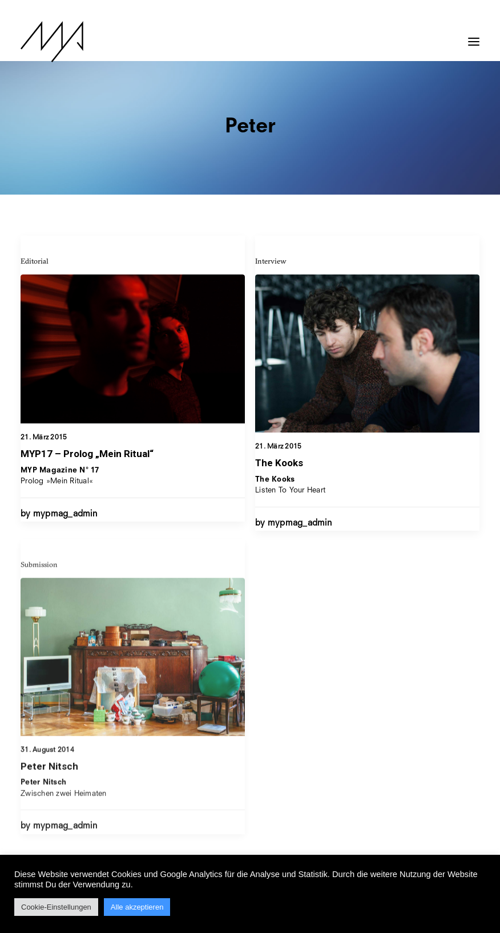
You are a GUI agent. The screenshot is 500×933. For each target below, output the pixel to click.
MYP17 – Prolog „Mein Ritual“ (87, 453)
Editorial (35, 260)
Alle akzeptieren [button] (137, 907)
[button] (473, 36)
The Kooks (279, 464)
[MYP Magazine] (52, 41)
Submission (39, 604)
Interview (271, 261)
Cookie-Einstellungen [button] (56, 907)
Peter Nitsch (49, 807)
